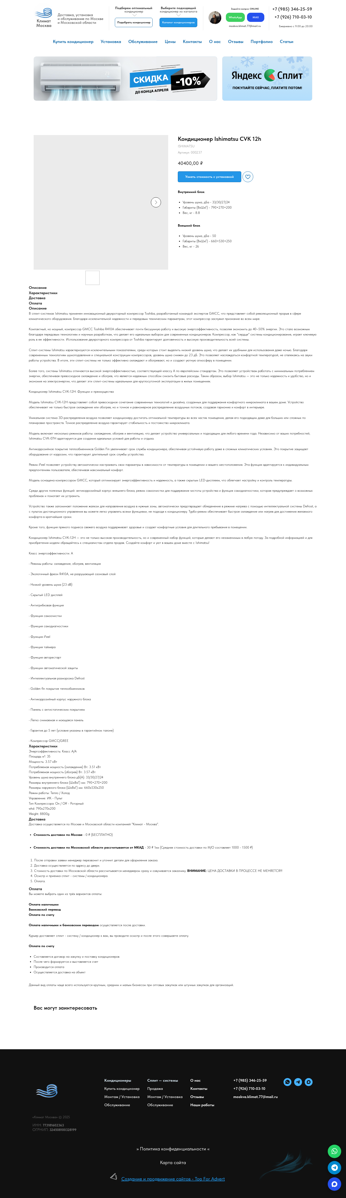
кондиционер (133, 9)
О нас (215, 41)
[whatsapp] (287, 1085)
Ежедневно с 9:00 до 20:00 (296, 26)
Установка (111, 41)
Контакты (192, 41)
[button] (134, 22)
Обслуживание (143, 41)
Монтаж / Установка (122, 1096)
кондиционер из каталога (178, 9)
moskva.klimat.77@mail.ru (245, 26)
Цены (170, 41)
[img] (43, 13)
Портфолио (262, 41)
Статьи (286, 41)
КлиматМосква (43, 23)
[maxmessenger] (309, 1085)
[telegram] (298, 1085)
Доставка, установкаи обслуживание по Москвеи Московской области (80, 18)
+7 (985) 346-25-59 (292, 9)
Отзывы (235, 41)
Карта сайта (173, 1162)
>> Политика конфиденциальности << (173, 1149)
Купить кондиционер (122, 1088)
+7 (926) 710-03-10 (293, 16)
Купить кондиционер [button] (73, 41)
